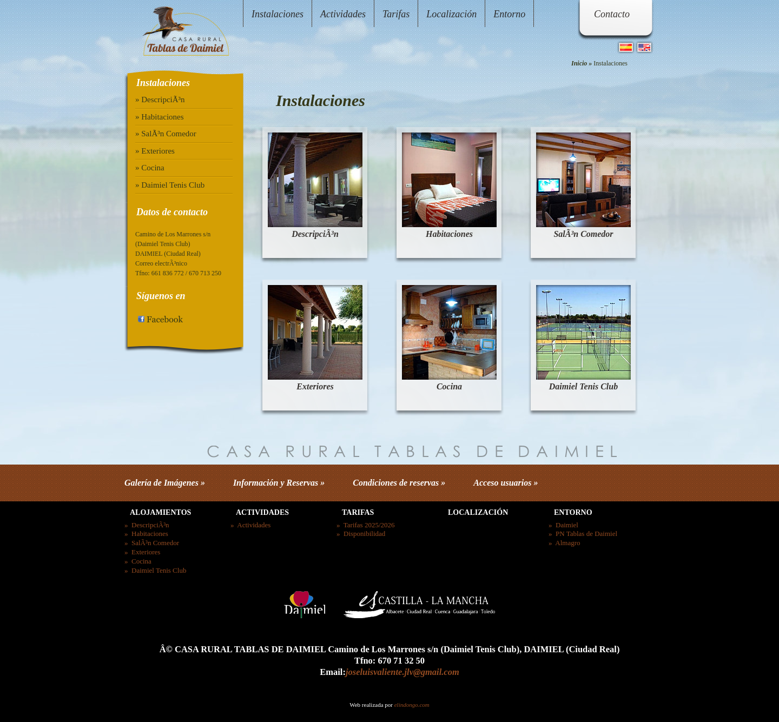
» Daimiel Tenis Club (169, 185)
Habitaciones (449, 234)
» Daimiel (563, 525)
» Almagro (564, 543)
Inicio (579, 63)
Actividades (343, 14)
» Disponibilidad (360, 533)
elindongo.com (412, 704)
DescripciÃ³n (315, 234)
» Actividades (250, 525)
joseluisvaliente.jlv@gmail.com (402, 672)
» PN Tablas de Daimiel (583, 533)
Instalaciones (277, 14)
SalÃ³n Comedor (583, 234)
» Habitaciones (159, 116)
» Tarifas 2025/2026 (365, 525)
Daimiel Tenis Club (583, 386)
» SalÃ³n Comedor (165, 133)
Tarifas (396, 14)
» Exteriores (155, 151)
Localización (451, 14)
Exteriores (314, 386)
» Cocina (149, 167)
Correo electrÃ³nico (161, 263)
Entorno (509, 14)
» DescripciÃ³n (160, 99)
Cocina (449, 386)
